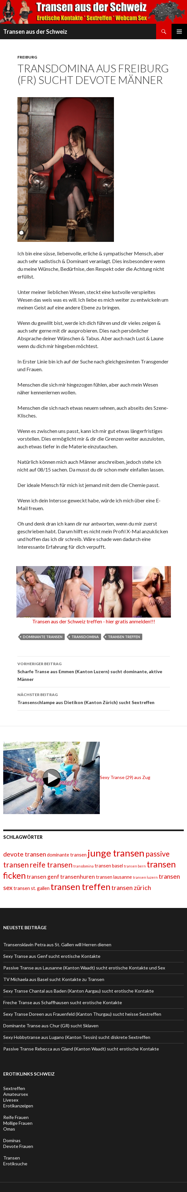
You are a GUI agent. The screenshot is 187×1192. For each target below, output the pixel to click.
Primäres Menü (179, 31)
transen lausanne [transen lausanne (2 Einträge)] (114, 877)
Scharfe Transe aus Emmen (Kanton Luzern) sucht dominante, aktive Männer (93, 671)
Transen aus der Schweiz (35, 31)
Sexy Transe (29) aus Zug (76, 777)
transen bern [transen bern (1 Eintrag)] (135, 866)
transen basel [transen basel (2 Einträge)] (109, 865)
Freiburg (27, 57)
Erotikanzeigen (18, 1105)
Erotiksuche (15, 1163)
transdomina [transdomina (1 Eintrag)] (83, 866)
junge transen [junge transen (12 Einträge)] (116, 852)
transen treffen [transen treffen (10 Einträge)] (80, 886)
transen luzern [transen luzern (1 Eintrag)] (145, 877)
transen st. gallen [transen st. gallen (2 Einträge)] (32, 888)
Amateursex (15, 1094)
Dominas (12, 1140)
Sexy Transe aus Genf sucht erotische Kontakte (51, 956)
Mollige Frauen (18, 1123)
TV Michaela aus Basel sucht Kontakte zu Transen (53, 979)
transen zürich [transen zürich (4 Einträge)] (131, 887)
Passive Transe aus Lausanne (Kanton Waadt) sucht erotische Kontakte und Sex (84, 967)
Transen (11, 1157)
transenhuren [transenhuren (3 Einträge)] (77, 876)
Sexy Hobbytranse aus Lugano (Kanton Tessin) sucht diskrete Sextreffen (76, 1037)
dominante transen (42, 637)
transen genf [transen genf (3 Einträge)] (43, 876)
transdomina (85, 637)
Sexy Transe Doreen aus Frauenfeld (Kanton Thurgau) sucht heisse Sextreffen (82, 1014)
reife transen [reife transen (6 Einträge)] (51, 864)
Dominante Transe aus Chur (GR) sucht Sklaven (50, 1025)
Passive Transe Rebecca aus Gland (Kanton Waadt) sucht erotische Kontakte (81, 1048)
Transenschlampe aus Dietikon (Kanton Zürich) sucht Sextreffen (93, 698)
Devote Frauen (18, 1146)
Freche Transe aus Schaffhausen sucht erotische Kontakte (62, 1002)
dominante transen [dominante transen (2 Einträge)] (67, 854)
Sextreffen (14, 1088)
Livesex (10, 1100)
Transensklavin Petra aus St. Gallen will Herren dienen (57, 944)
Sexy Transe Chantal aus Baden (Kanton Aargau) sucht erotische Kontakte (78, 991)
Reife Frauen (16, 1117)
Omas (9, 1129)
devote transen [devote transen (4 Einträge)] (24, 854)
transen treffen (124, 637)
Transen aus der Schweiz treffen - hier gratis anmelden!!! (93, 621)
